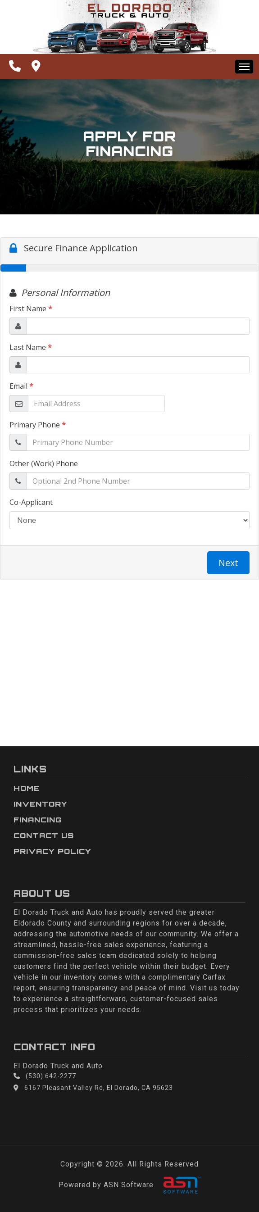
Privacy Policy (52, 851)
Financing (38, 819)
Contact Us (44, 835)
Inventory (41, 803)
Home (27, 788)
